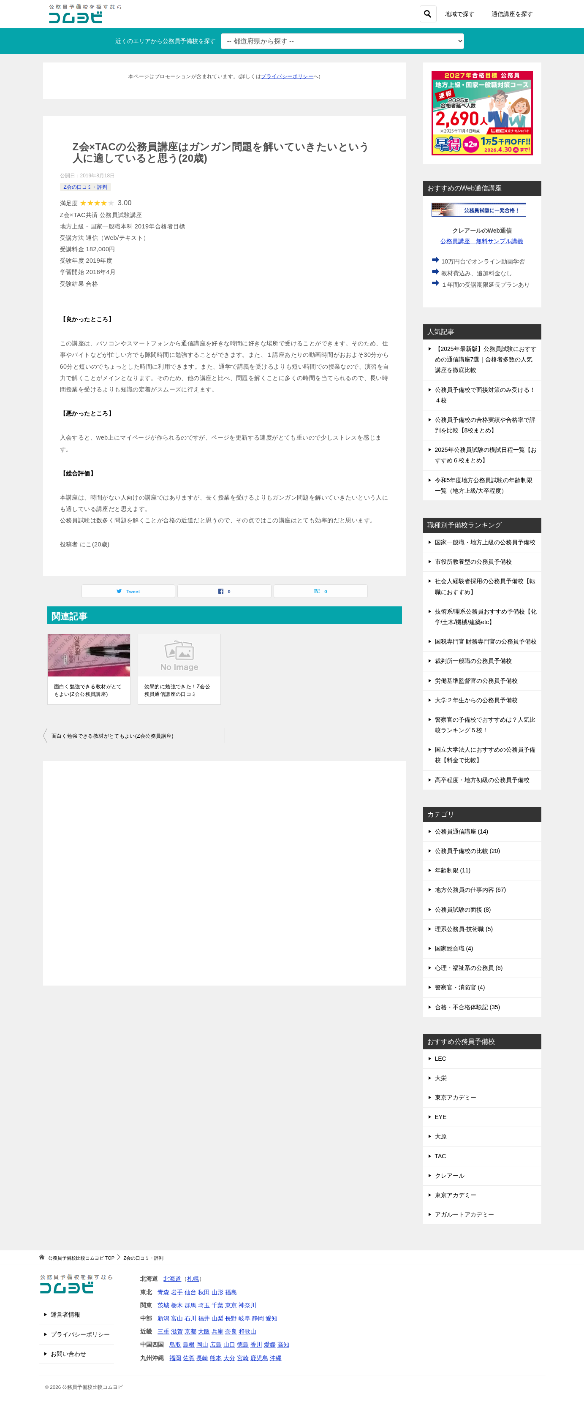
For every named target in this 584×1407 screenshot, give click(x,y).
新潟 (163, 1318)
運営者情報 (65, 1314)
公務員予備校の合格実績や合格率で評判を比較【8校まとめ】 (485, 425)
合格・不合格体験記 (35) (467, 1007)
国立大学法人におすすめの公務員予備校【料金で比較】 (485, 754)
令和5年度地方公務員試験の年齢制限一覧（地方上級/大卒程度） (484, 485)
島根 (189, 1344)
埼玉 (204, 1305)
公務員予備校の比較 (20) (467, 850)
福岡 (175, 1358)
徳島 (243, 1344)
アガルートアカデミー (464, 1214)
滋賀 (177, 1331)
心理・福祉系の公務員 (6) (469, 967)
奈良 (231, 1331)
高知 (283, 1344)
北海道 (172, 1278)
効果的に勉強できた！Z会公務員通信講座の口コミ (177, 690)
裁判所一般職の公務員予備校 (473, 660)
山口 (229, 1344)
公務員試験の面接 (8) (463, 909)
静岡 (258, 1318)
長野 (231, 1318)
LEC (440, 1058)
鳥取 (175, 1344)
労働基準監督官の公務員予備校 (476, 680)
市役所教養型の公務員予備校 (473, 561)
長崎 (202, 1358)
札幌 (193, 1278)
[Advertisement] (225, 873)
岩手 (177, 1292)
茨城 (163, 1305)
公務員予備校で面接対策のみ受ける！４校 (485, 395)
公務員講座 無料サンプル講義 (482, 241)
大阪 (204, 1331)
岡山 (202, 1344)
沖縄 (276, 1358)
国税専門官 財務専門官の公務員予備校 (486, 641)
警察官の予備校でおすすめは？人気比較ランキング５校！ (485, 724)
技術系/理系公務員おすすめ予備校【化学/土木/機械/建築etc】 (486, 616)
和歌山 (247, 1331)
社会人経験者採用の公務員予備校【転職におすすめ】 (485, 586)
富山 (177, 1318)
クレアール (449, 1175)
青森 (163, 1292)
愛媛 (270, 1344)
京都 (190, 1331)
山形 (217, 1292)
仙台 (190, 1292)
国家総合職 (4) (454, 948)
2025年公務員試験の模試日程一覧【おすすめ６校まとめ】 (486, 455)
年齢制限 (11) (453, 870)
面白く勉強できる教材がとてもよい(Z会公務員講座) (88, 690)
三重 (163, 1331)
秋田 (204, 1292)
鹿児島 (259, 1358)
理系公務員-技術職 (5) (464, 929)
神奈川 (247, 1305)
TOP (81, 1257)
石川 (190, 1318)
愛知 (271, 1318)
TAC (440, 1156)
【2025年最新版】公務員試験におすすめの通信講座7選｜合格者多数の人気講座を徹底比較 (486, 359)
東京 (231, 1305)
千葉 (217, 1305)
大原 (441, 1136)
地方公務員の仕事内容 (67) (470, 889)
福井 (204, 1318)
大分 (229, 1358)
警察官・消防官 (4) (460, 987)
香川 (256, 1344)
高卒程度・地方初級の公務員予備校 (482, 780)
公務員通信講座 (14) (462, 831)
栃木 (177, 1305)
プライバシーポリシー (287, 76)
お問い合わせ (68, 1353)
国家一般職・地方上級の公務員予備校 (485, 542)
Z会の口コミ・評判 (85, 187)
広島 (216, 1344)
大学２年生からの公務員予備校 (476, 700)
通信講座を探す (512, 14)
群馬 (190, 1305)
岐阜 (244, 1318)
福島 (231, 1292)
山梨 (217, 1318)
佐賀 (189, 1358)
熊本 (216, 1358)
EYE (441, 1117)
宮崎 (243, 1358)
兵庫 (217, 1331)
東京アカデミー (455, 1097)
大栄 (441, 1078)
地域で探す (460, 14)
